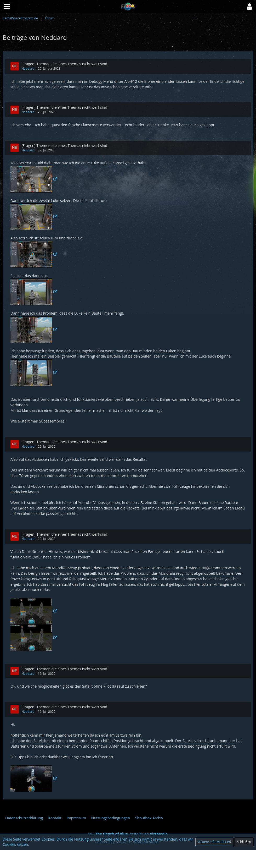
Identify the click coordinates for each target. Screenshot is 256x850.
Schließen (244, 842)
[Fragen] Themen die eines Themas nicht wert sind (64, 63)
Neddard (27, 68)
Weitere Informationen (214, 842)
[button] (249, 6)
